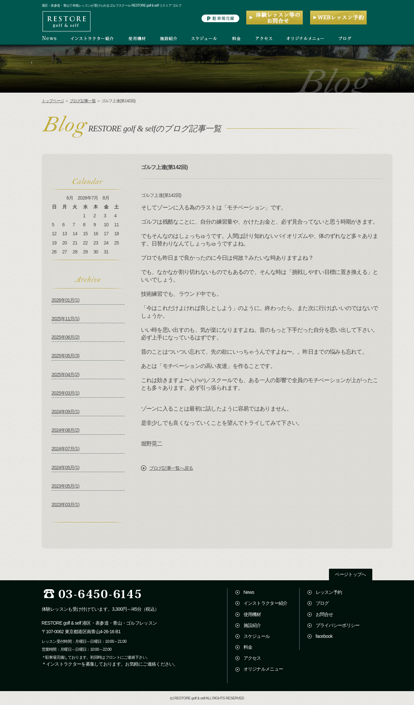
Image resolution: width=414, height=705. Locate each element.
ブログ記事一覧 (82, 101)
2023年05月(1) (65, 486)
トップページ (53, 101)
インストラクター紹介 (266, 603)
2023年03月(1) (65, 504)
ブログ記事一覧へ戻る (171, 468)
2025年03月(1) (65, 393)
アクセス (252, 658)
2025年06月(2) (65, 337)
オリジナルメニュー (263, 669)
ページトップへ (350, 574)
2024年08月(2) (65, 430)
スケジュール (257, 636)
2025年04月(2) (65, 374)
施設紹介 (252, 625)
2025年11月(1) (65, 318)
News (249, 592)
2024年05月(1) (65, 467)
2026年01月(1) (65, 300)
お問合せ (324, 614)
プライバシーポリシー (338, 625)
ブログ (322, 603)
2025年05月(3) (65, 355)
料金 (248, 647)
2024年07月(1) (65, 448)
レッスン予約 (329, 592)
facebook (324, 636)
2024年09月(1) (65, 411)
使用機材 (252, 614)
